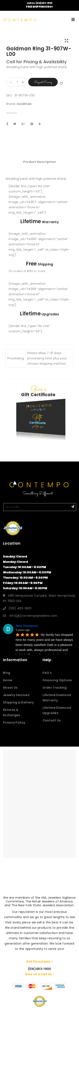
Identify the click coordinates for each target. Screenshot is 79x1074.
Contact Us (52, 720)
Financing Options (57, 680)
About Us (10, 687)
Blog (6, 673)
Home (7, 680)
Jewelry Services (16, 695)
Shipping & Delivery (18, 702)
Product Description (39, 162)
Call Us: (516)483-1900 (39, 3)
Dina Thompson (27, 626)
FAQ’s (47, 673)
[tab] (39, 162)
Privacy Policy (14, 722)
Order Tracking (55, 687)
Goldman (24, 104)
